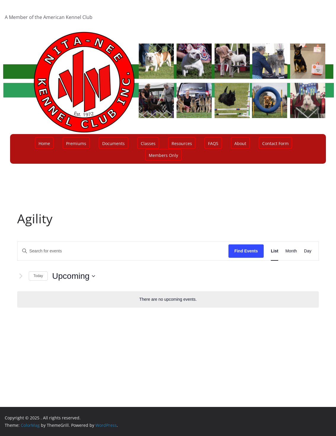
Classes (148, 143)
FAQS (213, 143)
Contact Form (275, 143)
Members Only (163, 155)
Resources (182, 143)
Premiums (76, 143)
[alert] (168, 299)
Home (44, 143)
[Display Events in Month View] (291, 251)
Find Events (246, 251)
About (240, 143)
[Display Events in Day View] (307, 251)
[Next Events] (20, 276)
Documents (113, 143)
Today (38, 276)
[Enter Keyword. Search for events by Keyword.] (122, 251)
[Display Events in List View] (274, 251)
